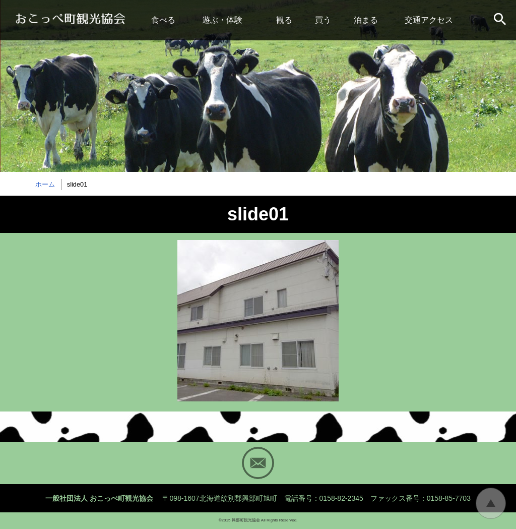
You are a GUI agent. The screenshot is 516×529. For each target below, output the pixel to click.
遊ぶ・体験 (222, 20)
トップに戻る (491, 503)
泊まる (366, 20)
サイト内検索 (501, 20)
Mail (258, 463)
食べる (163, 20)
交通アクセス (429, 20)
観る (284, 20)
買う (323, 20)
